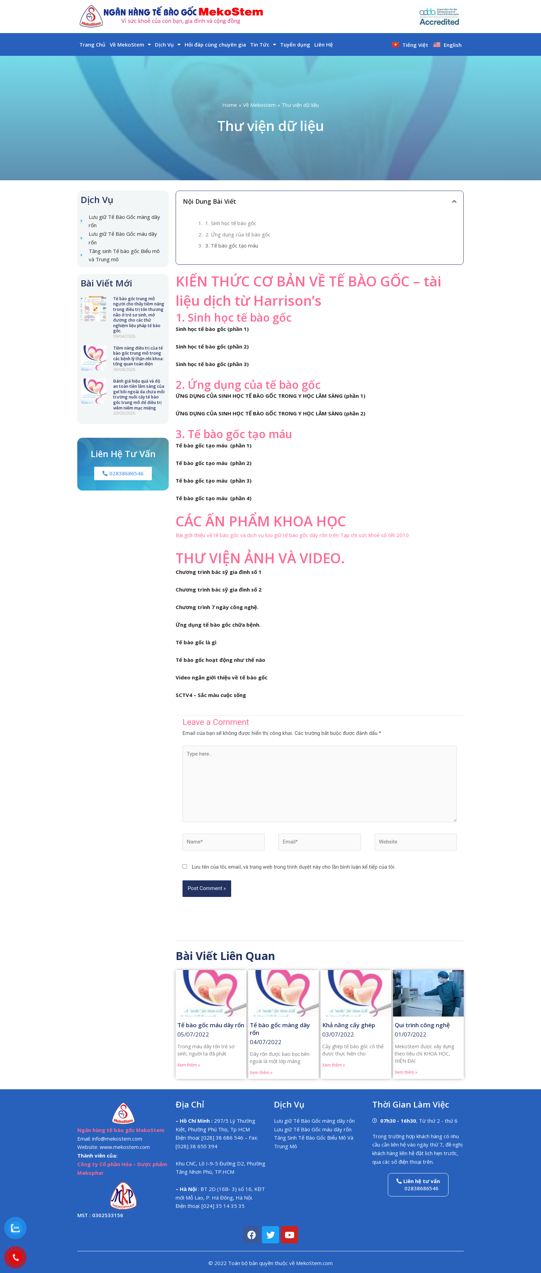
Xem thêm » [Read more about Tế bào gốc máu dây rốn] (188, 1065)
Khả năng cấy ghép (348, 1025)
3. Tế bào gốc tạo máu (231, 245)
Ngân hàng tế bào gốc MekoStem (120, 1129)
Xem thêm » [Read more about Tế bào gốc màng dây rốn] (261, 1072)
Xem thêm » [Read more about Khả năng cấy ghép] (333, 1065)
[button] (454, 201)
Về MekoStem (130, 45)
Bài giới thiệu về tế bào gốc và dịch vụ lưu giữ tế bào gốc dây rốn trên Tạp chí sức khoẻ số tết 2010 (292, 535)
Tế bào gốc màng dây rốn (280, 1029)
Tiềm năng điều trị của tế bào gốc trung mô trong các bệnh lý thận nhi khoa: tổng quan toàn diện (138, 356)
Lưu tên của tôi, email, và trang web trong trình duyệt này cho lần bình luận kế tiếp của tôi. (294, 867)
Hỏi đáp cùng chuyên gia (215, 44)
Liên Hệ (323, 44)
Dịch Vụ (167, 45)
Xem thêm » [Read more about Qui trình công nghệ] (406, 1072)
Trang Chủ (92, 44)
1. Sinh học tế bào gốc (230, 223)
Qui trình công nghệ (422, 1025)
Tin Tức (263, 45)
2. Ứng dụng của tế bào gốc (237, 234)
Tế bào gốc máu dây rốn (210, 1025)
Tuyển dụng (295, 44)
